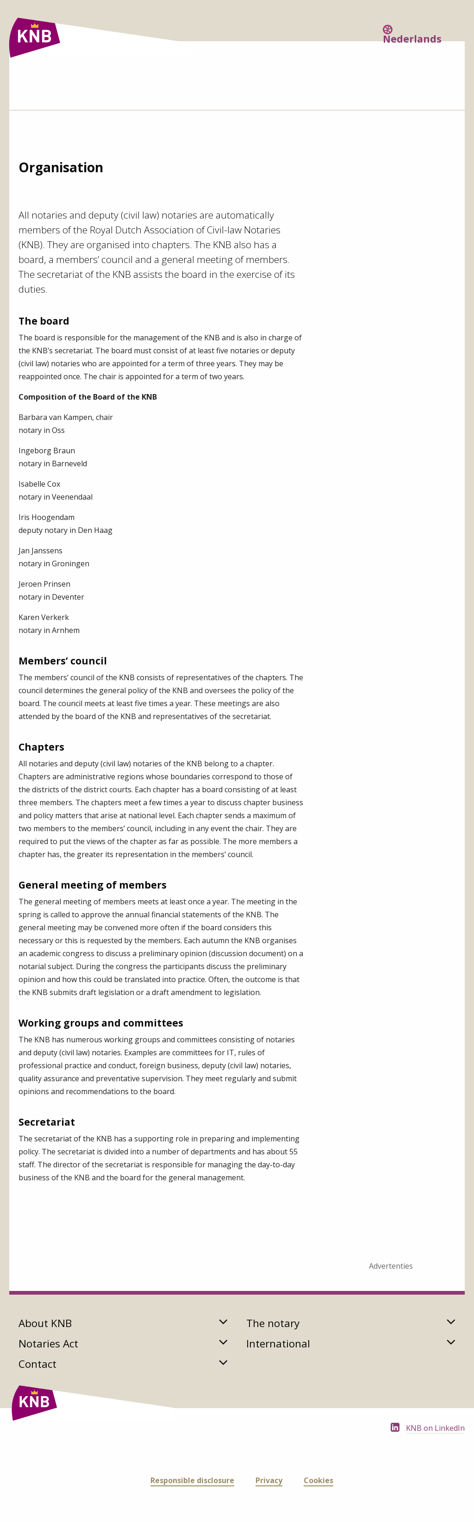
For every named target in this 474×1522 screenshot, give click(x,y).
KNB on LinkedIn (435, 1428)
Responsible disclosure (192, 1480)
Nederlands (412, 38)
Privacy (269, 1480)
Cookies (318, 1480)
